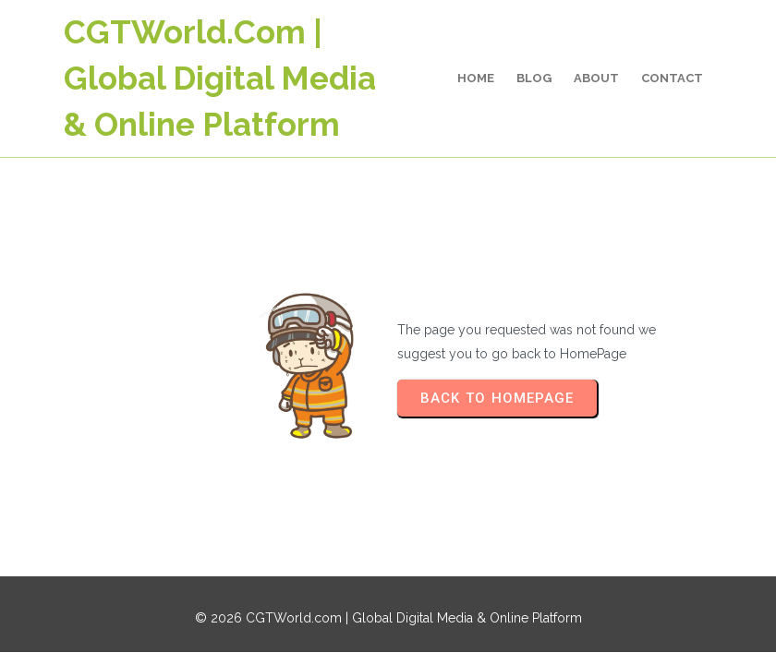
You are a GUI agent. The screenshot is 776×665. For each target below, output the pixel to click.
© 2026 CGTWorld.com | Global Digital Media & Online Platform (388, 618)
